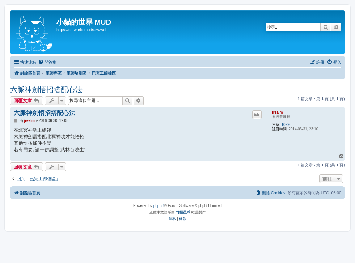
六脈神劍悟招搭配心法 (46, 90)
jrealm (277, 112)
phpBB (158, 206)
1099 (285, 125)
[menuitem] (47, 62)
